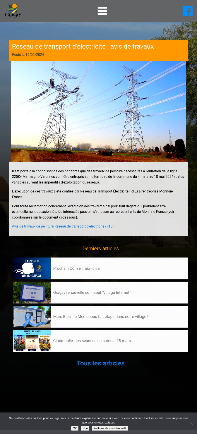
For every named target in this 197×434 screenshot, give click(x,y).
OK (75, 428)
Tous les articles (101, 363)
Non (85, 428)
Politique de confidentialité (109, 428)
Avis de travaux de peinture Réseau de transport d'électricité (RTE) (63, 226)
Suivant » (29, 355)
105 (21, 355)
